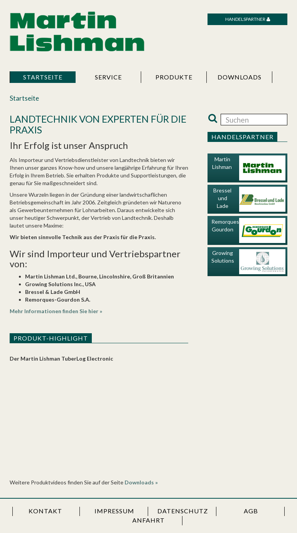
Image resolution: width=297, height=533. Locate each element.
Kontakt (45, 510)
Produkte (173, 77)
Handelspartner (245, 19)
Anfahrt (148, 520)
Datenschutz (182, 510)
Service (108, 77)
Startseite (42, 77)
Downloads (240, 77)
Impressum (114, 510)
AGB (251, 510)
